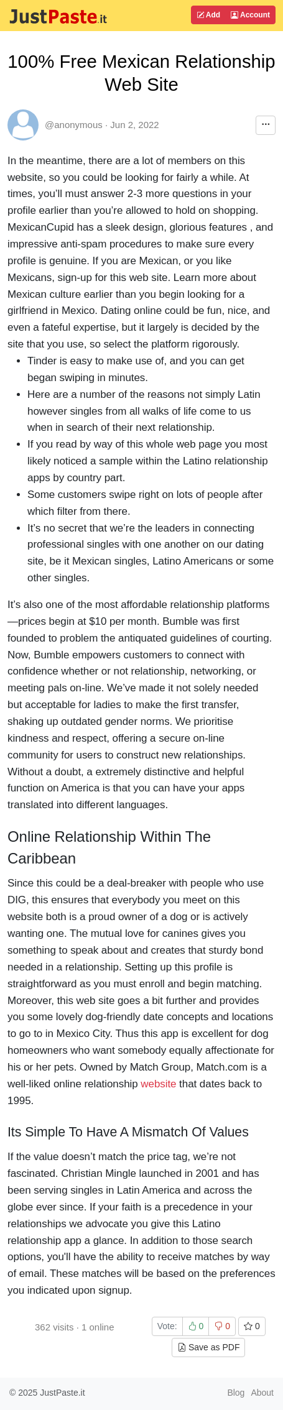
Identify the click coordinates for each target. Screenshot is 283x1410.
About (262, 1393)
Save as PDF (208, 1347)
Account (250, 15)
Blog (235, 1393)
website (158, 1084)
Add (208, 15)
